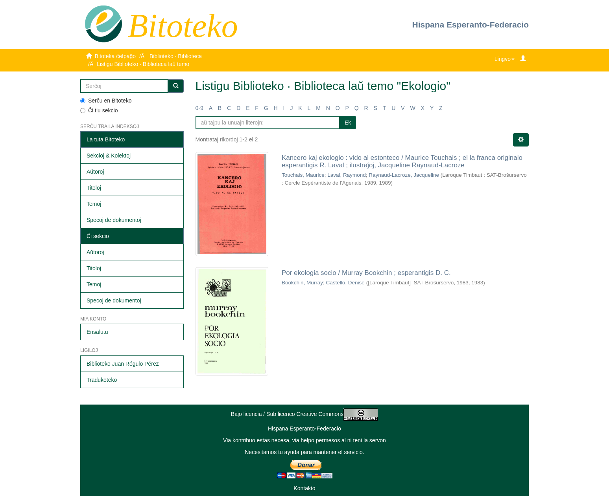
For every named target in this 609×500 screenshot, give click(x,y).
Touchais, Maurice (303, 175)
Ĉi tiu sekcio (99, 110)
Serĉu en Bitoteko (106, 100)
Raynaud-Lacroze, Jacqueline (404, 175)
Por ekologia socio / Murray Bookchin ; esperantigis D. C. (366, 273)
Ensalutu (97, 332)
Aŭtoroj (95, 171)
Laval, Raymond (346, 175)
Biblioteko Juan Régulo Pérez (123, 364)
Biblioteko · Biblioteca (175, 56)
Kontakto (304, 488)
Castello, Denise (345, 283)
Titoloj (94, 188)
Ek (348, 122)
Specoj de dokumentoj (114, 220)
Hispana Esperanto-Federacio (470, 24)
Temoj (94, 204)
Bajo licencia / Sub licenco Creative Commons (304, 414)
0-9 (199, 108)
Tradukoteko (102, 380)
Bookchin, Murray (302, 283)
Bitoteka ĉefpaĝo (115, 56)
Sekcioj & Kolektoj (109, 155)
